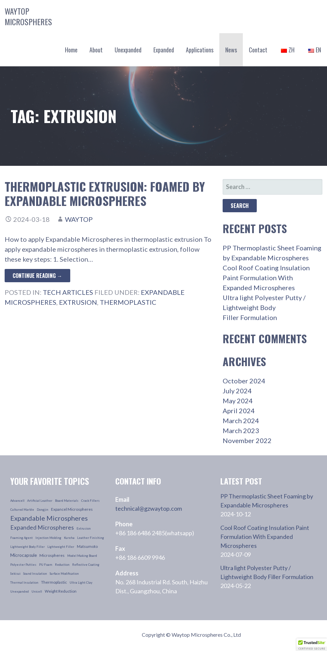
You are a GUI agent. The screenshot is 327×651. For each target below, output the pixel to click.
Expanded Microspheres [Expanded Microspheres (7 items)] (42, 527)
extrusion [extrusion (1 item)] (84, 528)
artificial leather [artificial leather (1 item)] (39, 500)
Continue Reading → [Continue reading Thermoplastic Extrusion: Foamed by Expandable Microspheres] (37, 276)
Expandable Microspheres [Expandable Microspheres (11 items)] (49, 518)
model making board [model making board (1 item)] (82, 555)
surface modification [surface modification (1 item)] (64, 573)
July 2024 (237, 391)
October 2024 (244, 381)
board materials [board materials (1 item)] (67, 500)
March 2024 (241, 420)
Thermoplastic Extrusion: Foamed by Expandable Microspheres (105, 193)
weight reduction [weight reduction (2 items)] (61, 591)
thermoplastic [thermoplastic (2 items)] (54, 582)
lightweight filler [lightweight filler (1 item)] (60, 547)
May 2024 (238, 401)
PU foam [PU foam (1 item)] (45, 564)
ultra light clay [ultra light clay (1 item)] (81, 582)
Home (71, 49)
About (96, 49)
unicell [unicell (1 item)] (36, 591)
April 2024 (239, 411)
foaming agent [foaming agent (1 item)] (21, 538)
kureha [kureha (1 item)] (69, 538)
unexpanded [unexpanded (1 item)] (19, 591)
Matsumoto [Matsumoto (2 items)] (87, 546)
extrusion (78, 302)
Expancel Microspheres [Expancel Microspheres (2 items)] (72, 509)
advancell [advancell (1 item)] (17, 500)
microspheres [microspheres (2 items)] (52, 555)
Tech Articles (68, 292)
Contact (258, 49)
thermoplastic (128, 302)
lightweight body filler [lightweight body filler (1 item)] (27, 547)
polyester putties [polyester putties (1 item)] (23, 564)
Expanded (163, 49)
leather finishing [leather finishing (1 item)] (90, 538)
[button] (312, 644)
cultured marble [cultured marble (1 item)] (22, 509)
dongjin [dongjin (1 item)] (42, 509)
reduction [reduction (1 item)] (62, 564)
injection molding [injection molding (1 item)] (48, 538)
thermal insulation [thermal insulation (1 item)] (24, 582)
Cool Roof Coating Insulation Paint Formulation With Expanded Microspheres (266, 278)
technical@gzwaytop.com (148, 508)
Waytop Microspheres (28, 16)
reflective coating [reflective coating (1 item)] (85, 564)
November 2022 (247, 440)
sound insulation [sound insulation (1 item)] (35, 573)
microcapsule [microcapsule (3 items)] (23, 555)
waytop (79, 219)
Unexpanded (128, 49)
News (231, 49)
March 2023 (241, 430)
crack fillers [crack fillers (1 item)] (90, 500)
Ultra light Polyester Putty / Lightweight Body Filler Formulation (264, 307)
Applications (199, 49)
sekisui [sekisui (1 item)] (15, 573)
